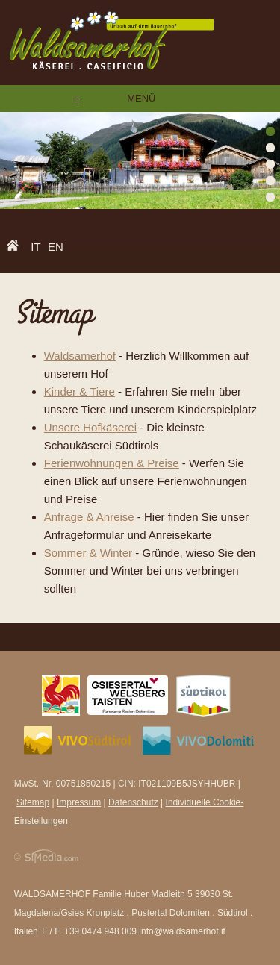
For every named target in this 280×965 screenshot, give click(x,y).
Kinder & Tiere (79, 391)
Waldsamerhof (80, 355)
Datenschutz (133, 802)
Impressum (79, 802)
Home (16, 248)
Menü (140, 98)
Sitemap (32, 802)
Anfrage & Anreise (89, 516)
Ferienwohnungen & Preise (111, 463)
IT (35, 246)
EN (55, 246)
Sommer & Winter (88, 552)
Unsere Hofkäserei (90, 427)
